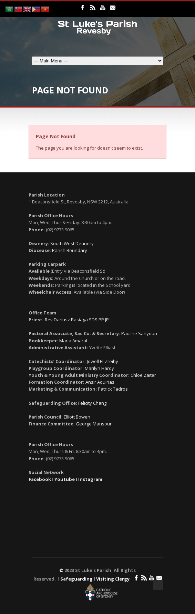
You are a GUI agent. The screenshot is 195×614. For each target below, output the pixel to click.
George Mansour (94, 424)
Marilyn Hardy (99, 368)
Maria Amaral (73, 341)
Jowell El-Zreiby (102, 361)
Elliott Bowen (77, 417)
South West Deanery (72, 243)
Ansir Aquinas (99, 382)
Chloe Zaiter (143, 375)
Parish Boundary (69, 250)
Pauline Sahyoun (139, 333)
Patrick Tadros (113, 389)
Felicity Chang (92, 403)
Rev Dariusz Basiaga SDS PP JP (77, 319)
